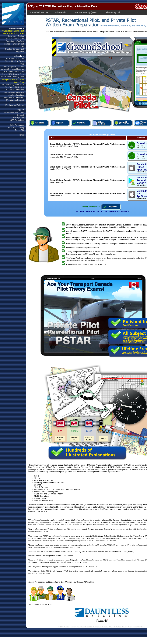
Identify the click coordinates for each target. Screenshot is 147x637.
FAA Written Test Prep (14, 59)
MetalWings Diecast (15, 100)
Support (20, 110)
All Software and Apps (14, 92)
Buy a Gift (19, 130)
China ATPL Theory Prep (13, 74)
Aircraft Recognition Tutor (12, 84)
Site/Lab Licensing (16, 127)
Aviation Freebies (16, 95)
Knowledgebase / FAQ (14, 112)
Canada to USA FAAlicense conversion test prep (14, 44)
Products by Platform (14, 105)
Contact (20, 115)
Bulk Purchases (17, 125)
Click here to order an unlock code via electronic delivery (102, 211)
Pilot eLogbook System (14, 66)
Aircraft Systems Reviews (12, 69)
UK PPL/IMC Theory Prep (12, 77)
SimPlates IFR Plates (14, 87)
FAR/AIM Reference (15, 90)
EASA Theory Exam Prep (13, 72)
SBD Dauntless (17, 120)
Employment (18, 117)
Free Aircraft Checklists (13, 97)
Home (21, 135)
